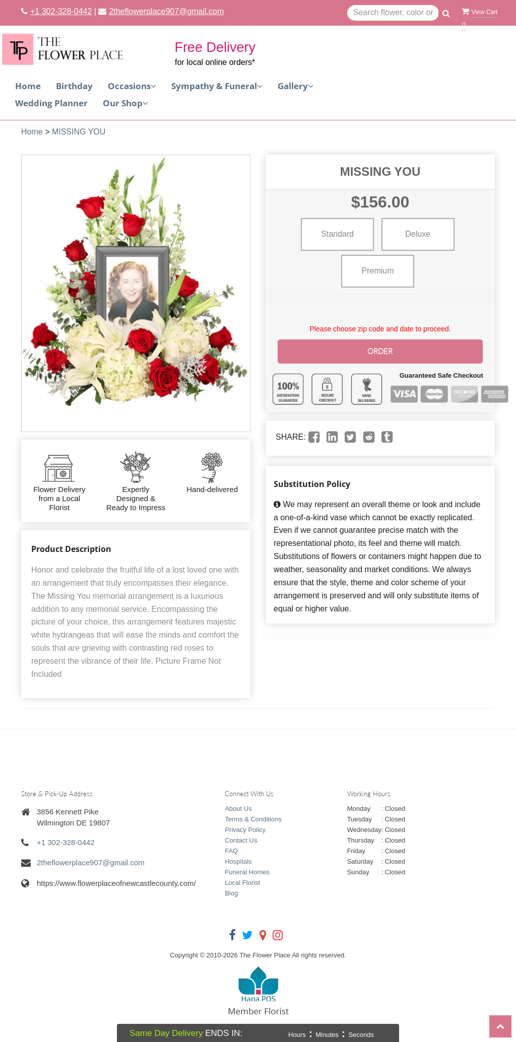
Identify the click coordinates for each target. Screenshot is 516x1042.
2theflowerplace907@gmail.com (166, 11)
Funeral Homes (247, 872)
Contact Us (241, 840)
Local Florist (242, 882)
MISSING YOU (78, 131)
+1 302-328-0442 (61, 11)
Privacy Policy (245, 829)
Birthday (74, 86)
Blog (231, 893)
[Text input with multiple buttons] (393, 13)
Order (380, 350)
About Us (238, 808)
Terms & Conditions (253, 819)
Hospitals (238, 861)
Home (28, 86)
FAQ (231, 851)
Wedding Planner (51, 103)
